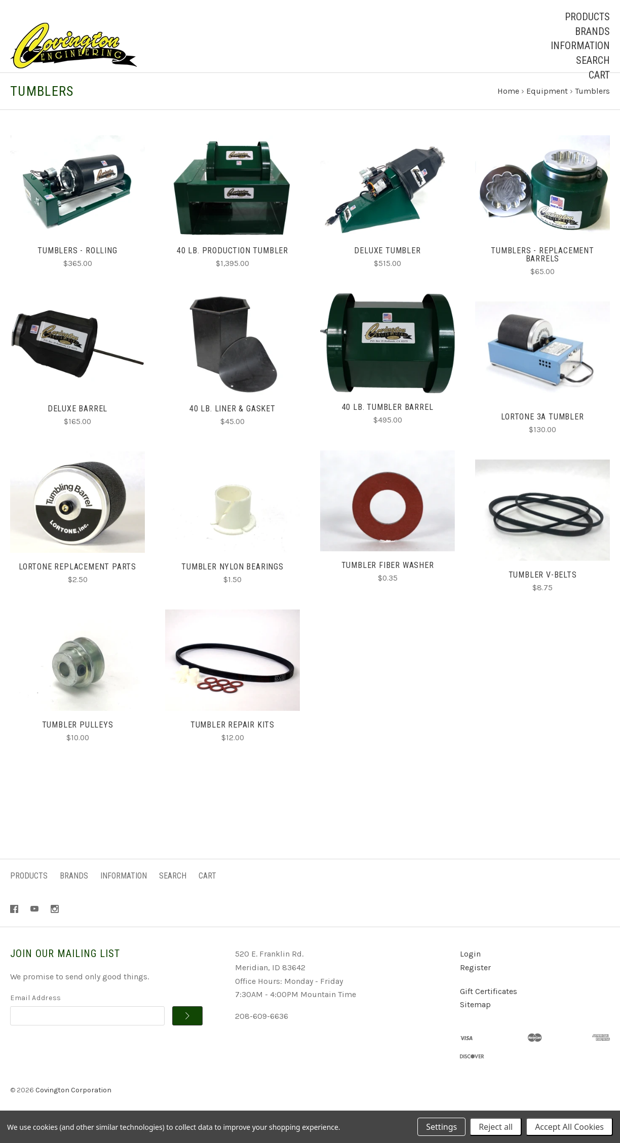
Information (580, 46)
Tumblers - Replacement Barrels (542, 273)
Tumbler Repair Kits (232, 743)
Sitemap (475, 1023)
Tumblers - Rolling (77, 269)
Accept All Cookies (569, 1126)
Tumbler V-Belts (543, 593)
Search (593, 60)
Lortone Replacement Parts (77, 585)
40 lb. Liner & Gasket (232, 427)
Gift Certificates (488, 1010)
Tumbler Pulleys (77, 743)
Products (587, 17)
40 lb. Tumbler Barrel (388, 426)
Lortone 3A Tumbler (542, 435)
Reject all (496, 1126)
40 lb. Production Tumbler (232, 269)
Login (470, 973)
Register (475, 986)
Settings (441, 1126)
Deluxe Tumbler (387, 269)
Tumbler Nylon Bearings (232, 585)
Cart (599, 75)
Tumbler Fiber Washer (387, 584)
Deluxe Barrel (77, 427)
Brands (592, 31)
